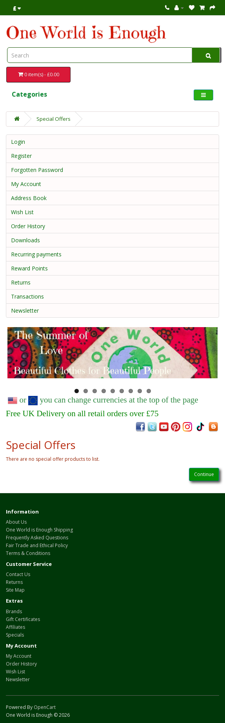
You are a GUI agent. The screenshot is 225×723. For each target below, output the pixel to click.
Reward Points (29, 268)
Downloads (25, 240)
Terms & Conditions (28, 553)
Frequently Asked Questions (37, 537)
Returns (21, 282)
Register (21, 155)
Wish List (22, 212)
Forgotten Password (37, 170)
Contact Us (18, 574)
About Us (16, 522)
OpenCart (45, 707)
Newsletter (25, 310)
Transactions (27, 296)
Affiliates (15, 627)
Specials (15, 635)
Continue (204, 474)
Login (18, 141)
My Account (26, 184)
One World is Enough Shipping (39, 529)
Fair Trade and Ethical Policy (37, 545)
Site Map (15, 590)
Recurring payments (36, 254)
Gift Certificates (23, 619)
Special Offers (53, 118)
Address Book (29, 198)
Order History (28, 226)
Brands (14, 611)
